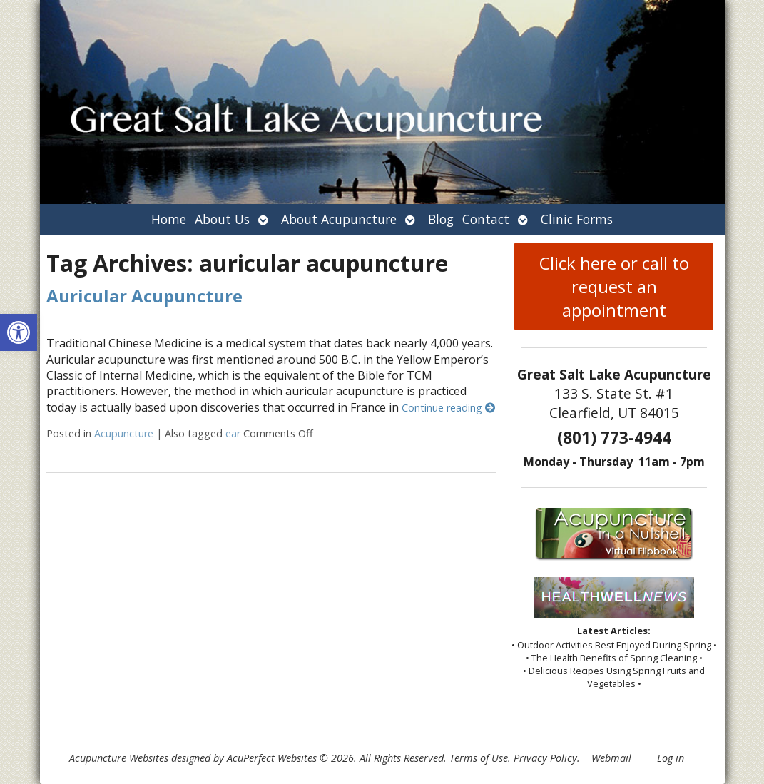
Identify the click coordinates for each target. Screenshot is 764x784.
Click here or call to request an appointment (614, 286)
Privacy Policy (545, 758)
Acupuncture (123, 433)
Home (168, 219)
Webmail (611, 758)
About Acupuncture (339, 219)
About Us (222, 219)
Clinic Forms (577, 219)
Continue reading (448, 407)
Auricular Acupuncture (144, 295)
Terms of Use (478, 758)
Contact (485, 219)
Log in (670, 758)
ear (232, 433)
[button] (18, 332)
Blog (441, 219)
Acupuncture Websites (118, 758)
